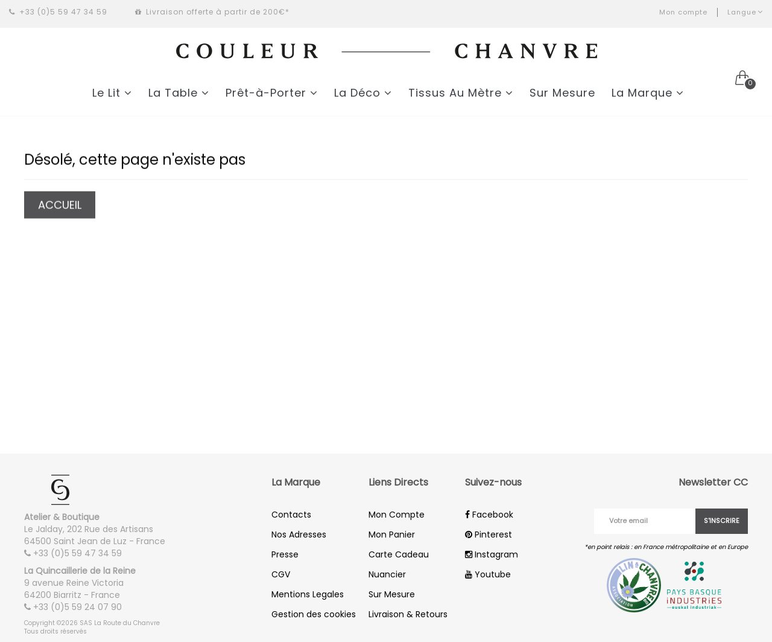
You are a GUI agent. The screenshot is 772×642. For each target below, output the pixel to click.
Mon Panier (392, 534)
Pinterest (488, 534)
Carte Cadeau (399, 554)
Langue (745, 12)
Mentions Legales (307, 594)
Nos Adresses (298, 534)
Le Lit (112, 92)
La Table (178, 92)
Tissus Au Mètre (460, 92)
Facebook (489, 515)
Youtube (488, 574)
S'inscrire (721, 520)
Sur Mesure (562, 92)
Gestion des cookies (313, 614)
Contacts (291, 515)
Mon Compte (397, 515)
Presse (285, 554)
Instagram (491, 554)
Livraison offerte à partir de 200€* (212, 12)
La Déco (363, 92)
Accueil (59, 205)
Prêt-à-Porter (272, 92)
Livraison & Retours (408, 614)
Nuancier (387, 574)
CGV (280, 574)
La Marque (648, 92)
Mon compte (683, 12)
